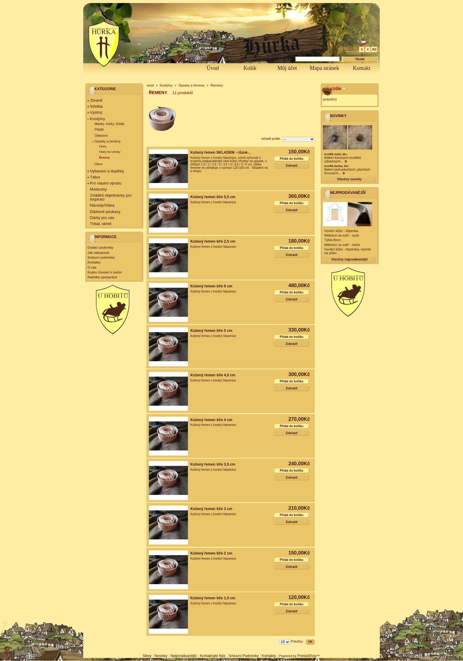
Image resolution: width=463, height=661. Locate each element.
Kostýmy (97, 118)
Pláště (99, 129)
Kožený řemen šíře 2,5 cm (212, 241)
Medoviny (98, 189)
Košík (249, 68)
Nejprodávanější (348, 193)
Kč (374, 49)
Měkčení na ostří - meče (342, 245)
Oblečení (101, 135)
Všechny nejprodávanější (349, 259)
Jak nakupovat (98, 252)
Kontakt (361, 68)
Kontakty (93, 262)
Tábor (95, 177)
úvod (150, 85)
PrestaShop (307, 656)
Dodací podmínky (100, 247)
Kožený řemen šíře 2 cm (211, 553)
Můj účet (287, 68)
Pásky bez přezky (109, 151)
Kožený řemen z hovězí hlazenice (213, 202)
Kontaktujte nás (212, 656)
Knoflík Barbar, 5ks (336, 166)
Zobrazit (291, 165)
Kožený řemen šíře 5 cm (211, 331)
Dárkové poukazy (105, 211)
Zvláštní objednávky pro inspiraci (110, 197)
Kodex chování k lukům (104, 272)
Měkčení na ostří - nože (341, 235)
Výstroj (96, 112)
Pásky (103, 146)
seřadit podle (270, 138)
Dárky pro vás (102, 217)
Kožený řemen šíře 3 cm (211, 509)
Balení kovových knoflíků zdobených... (342, 159)
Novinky (338, 116)
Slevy (147, 656)
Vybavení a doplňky (107, 171)
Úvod (213, 68)
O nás (91, 267)
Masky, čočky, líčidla (109, 124)
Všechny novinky (349, 179)
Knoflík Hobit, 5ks (335, 154)
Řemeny (104, 157)
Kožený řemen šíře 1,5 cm (212, 598)
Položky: (297, 641)
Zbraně (96, 100)
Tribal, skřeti (100, 223)
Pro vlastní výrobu (105, 183)
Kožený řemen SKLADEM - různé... (220, 152)
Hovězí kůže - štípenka (341, 231)
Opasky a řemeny (107, 141)
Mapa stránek (324, 68)
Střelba (96, 106)
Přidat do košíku (292, 158)
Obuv (98, 164)
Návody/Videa (102, 205)
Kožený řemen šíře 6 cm (211, 286)
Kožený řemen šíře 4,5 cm (212, 375)
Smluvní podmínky (101, 257)
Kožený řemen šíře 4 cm (211, 420)
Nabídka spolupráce (102, 277)
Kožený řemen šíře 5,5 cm (212, 197)
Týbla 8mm (332, 240)
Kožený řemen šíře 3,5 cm (212, 464)
